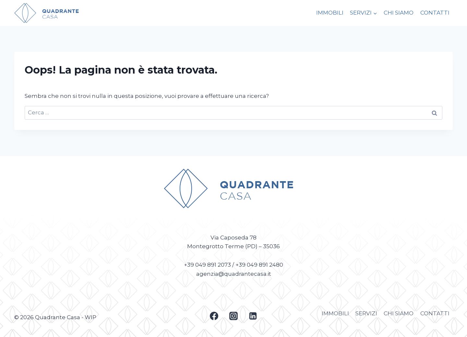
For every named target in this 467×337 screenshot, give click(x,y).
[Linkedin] (253, 316)
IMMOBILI (329, 12)
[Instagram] (233, 316)
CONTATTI (434, 12)
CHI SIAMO (398, 12)
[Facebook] (214, 316)
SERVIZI (366, 313)
